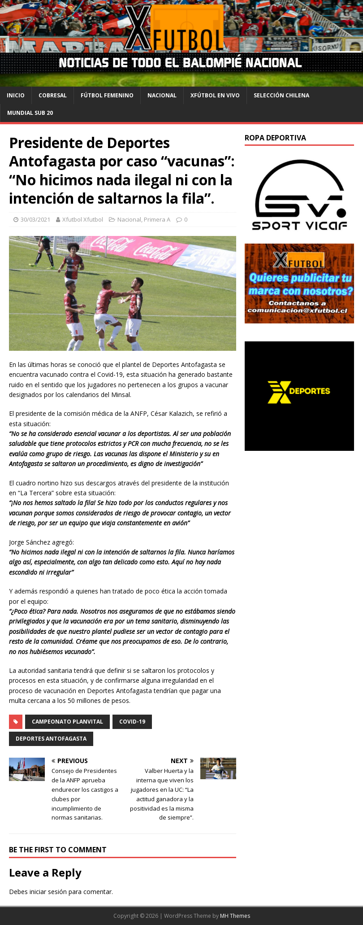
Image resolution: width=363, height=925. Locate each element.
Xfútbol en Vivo (215, 95)
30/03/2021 (35, 219)
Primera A (157, 219)
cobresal (53, 95)
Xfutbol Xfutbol (82, 219)
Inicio (16, 95)
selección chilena (281, 95)
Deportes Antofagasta (51, 738)
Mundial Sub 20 (30, 113)
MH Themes (235, 916)
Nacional (162, 95)
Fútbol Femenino (107, 95)
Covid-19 (132, 721)
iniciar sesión (48, 891)
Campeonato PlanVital (67, 721)
